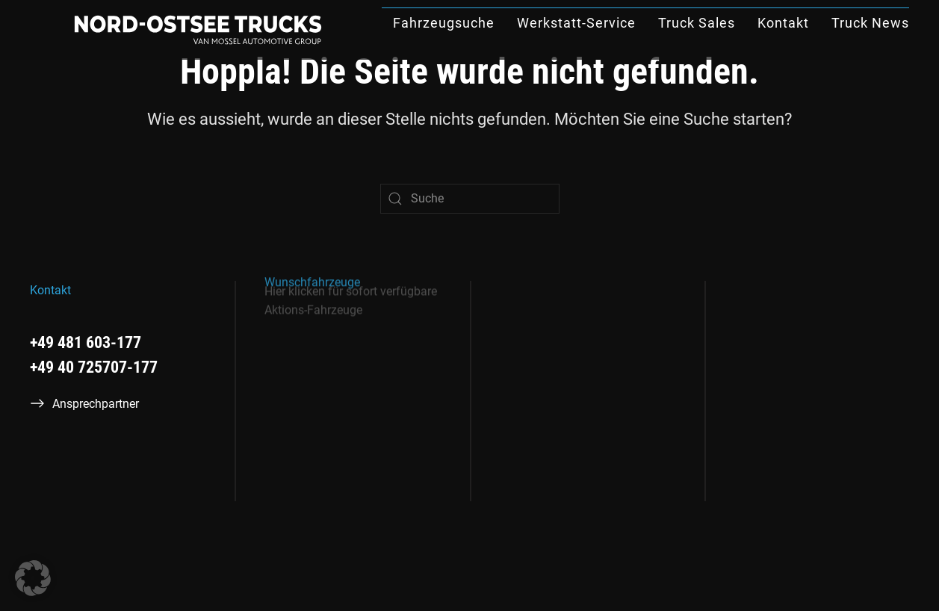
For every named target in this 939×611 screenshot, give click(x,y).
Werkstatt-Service (576, 23)
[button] (33, 578)
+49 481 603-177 (85, 342)
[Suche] (470, 199)
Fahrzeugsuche (444, 23)
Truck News (870, 23)
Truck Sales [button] (696, 23)
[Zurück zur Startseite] (198, 30)
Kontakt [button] (783, 23)
